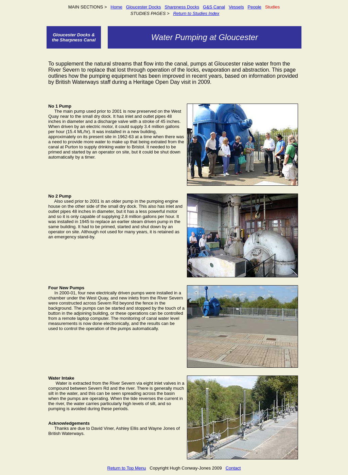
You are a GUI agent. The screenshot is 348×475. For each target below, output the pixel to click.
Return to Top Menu (126, 468)
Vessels (236, 7)
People (254, 7)
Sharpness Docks (181, 7)
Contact (233, 468)
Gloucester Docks (143, 7)
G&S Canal (214, 7)
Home (116, 7)
